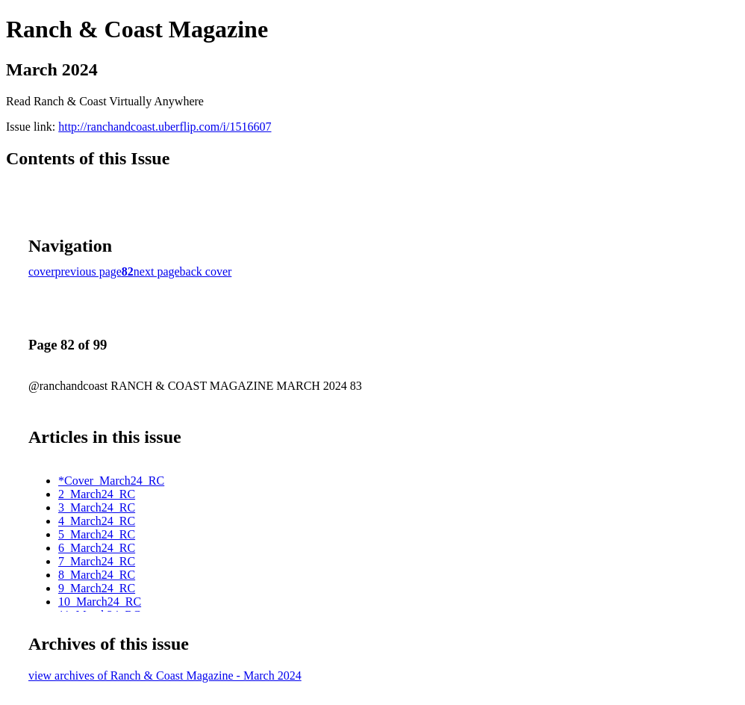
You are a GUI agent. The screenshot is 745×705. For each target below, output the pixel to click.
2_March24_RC (96, 494)
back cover (206, 271)
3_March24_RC (96, 507)
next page (157, 271)
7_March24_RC (96, 561)
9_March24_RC (96, 588)
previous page (88, 271)
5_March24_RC (96, 534)
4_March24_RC (96, 521)
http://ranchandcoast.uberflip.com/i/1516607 (164, 126)
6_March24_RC (96, 547)
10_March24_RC (99, 601)
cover (41, 271)
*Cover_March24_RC (111, 480)
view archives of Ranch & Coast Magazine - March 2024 (165, 675)
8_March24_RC (96, 574)
